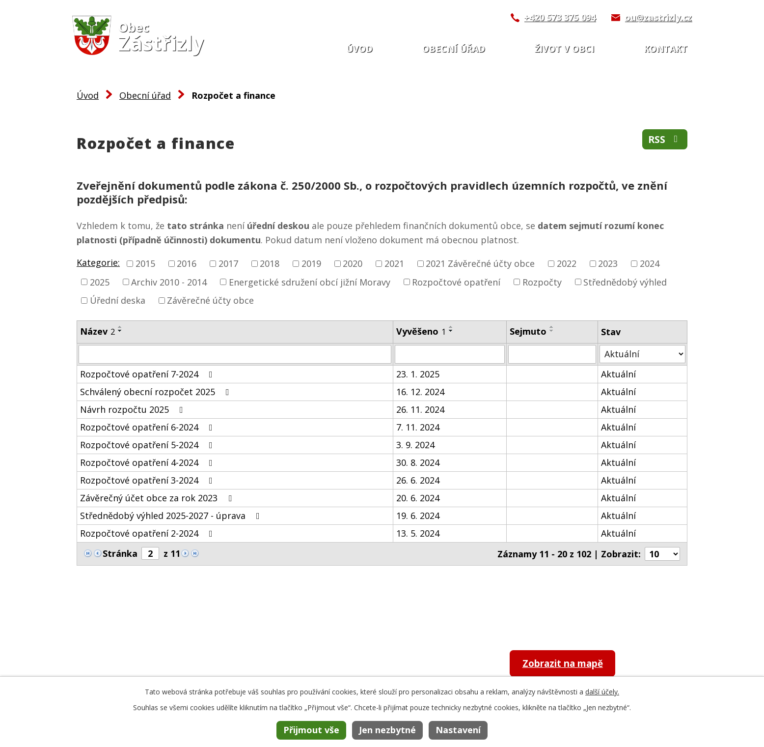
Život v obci (564, 49)
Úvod (359, 49)
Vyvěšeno (421, 331)
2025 (99, 281)
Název (97, 331)
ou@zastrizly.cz (658, 17)
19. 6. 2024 (417, 515)
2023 (608, 263)
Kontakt (665, 49)
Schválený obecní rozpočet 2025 (156, 392)
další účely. (602, 691)
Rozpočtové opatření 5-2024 (148, 445)
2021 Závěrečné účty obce (480, 263)
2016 (186, 263)
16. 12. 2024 (420, 392)
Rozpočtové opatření (456, 281)
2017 (228, 263)
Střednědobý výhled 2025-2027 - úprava (172, 515)
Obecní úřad (453, 49)
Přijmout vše (311, 730)
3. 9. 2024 (415, 445)
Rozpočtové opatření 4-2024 (148, 462)
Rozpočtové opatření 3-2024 (148, 480)
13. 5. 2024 (417, 533)
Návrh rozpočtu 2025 (133, 409)
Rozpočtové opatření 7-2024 (148, 374)
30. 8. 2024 (417, 462)
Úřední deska (117, 300)
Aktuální (618, 374)
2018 (269, 263)
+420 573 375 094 (560, 17)
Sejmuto (528, 331)
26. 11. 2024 (420, 409)
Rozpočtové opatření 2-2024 (148, 533)
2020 (352, 263)
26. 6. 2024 (417, 480)
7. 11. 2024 (417, 427)
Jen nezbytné (387, 730)
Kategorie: (98, 262)
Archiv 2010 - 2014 (169, 281)
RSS (664, 140)
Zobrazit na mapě (569, 664)
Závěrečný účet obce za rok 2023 (158, 498)
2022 (566, 263)
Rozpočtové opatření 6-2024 (148, 427)
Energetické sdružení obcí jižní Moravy (309, 281)
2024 (649, 263)
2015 (145, 263)
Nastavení (458, 730)
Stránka (120, 553)
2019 (311, 263)
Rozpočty (542, 281)
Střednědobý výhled (625, 281)
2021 (394, 263)
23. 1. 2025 (417, 374)
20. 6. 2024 (417, 498)
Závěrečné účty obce (210, 300)
